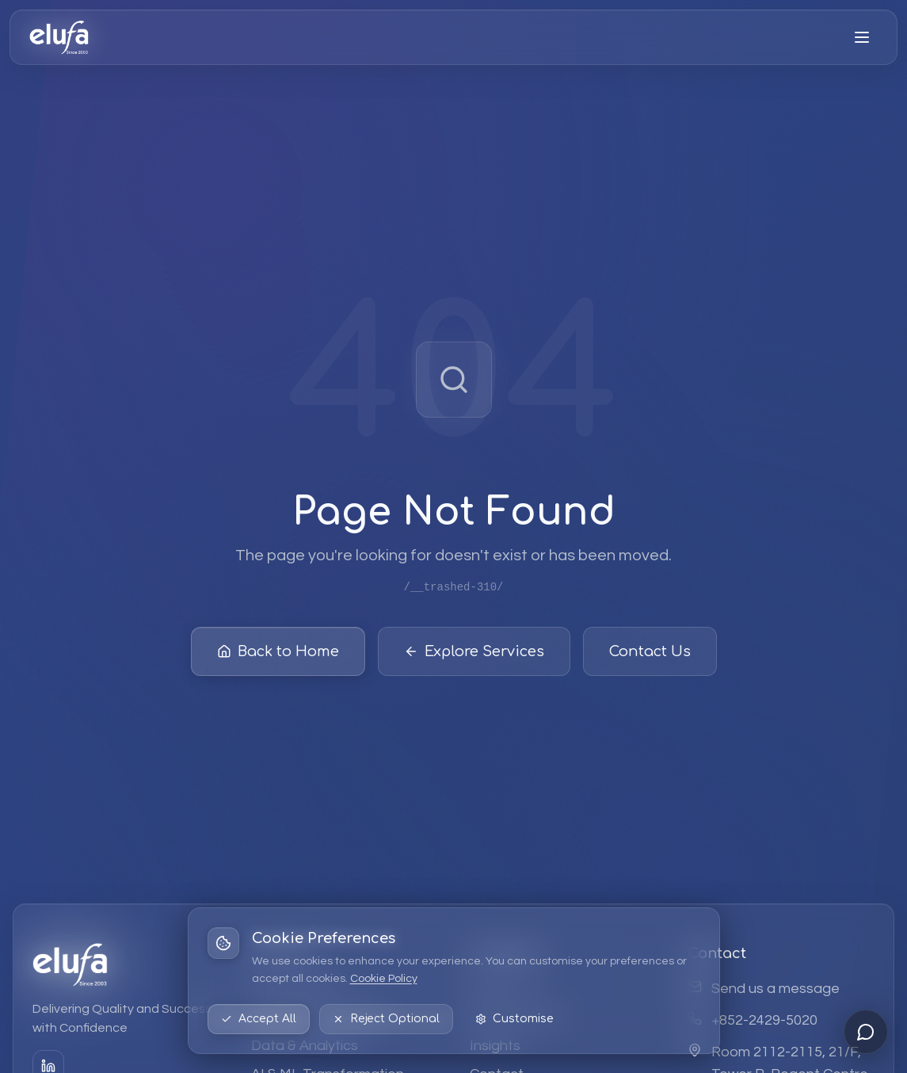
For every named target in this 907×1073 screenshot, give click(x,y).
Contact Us (650, 655)
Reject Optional (386, 1019)
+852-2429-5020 (764, 1020)
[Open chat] (866, 1032)
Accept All (258, 1019)
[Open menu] (862, 37)
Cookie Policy (383, 978)
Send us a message (775, 988)
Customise (514, 1019)
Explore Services (474, 655)
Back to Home (278, 655)
